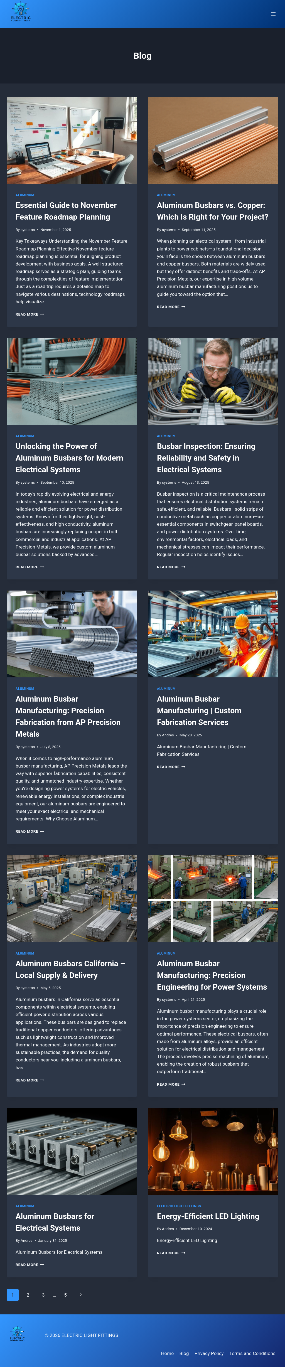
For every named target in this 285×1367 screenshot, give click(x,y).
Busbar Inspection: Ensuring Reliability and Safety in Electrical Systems (206, 458)
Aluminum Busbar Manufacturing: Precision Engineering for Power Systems (212, 975)
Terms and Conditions (252, 1353)
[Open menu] (273, 13)
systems (28, 229)
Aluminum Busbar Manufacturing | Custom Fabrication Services (199, 710)
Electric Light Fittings (179, 1206)
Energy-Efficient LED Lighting (208, 1216)
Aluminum (25, 195)
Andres (168, 735)
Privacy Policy (209, 1353)
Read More (30, 314)
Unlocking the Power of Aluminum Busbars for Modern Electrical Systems (69, 458)
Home (167, 1353)
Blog (184, 1353)
